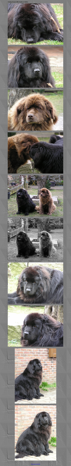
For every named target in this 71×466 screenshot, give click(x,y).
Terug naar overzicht (35, 464)
